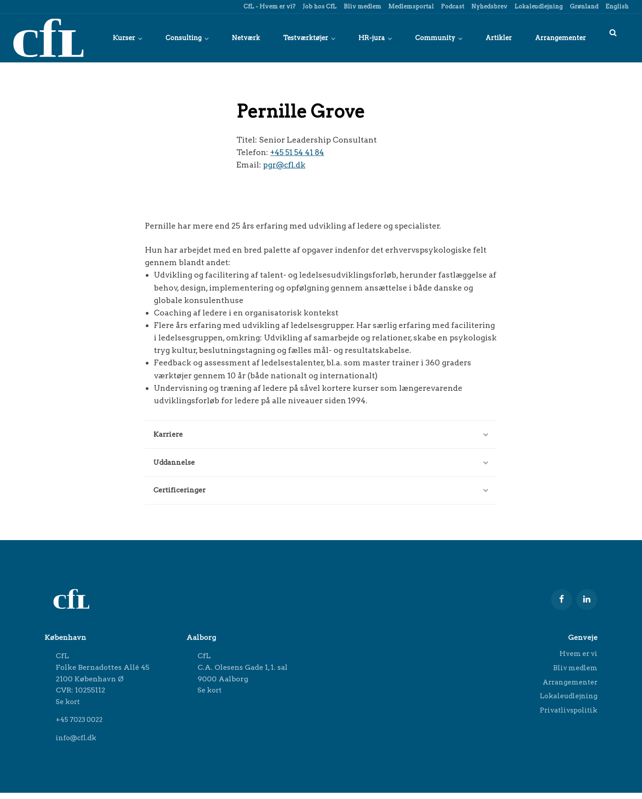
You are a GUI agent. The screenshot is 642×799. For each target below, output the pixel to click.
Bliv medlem (361, 6)
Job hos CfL (319, 6)
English (616, 6)
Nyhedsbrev (488, 6)
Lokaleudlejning (538, 6)
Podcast (452, 6)
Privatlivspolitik (567, 720)
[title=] (613, 37)
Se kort (69, 708)
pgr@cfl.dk (284, 164)
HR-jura (366, 37)
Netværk (230, 37)
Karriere (321, 435)
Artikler (494, 37)
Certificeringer (321, 494)
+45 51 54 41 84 (298, 152)
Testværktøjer (297, 37)
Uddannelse (321, 465)
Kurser (105, 37)
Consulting (167, 37)
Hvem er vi (577, 661)
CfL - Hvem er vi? (269, 6)
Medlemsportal (410, 6)
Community (431, 37)
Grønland (583, 6)
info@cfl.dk (78, 744)
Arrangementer (559, 37)
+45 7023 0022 (81, 726)
